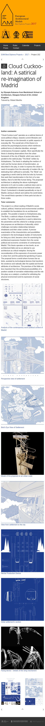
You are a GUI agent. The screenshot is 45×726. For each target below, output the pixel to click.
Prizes (5, 48)
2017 (27, 55)
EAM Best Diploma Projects (12, 55)
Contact (16, 48)
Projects (37, 45)
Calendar (25, 45)
